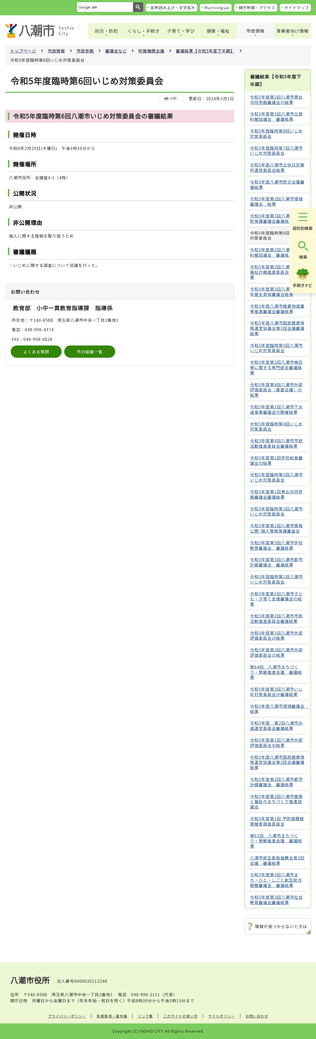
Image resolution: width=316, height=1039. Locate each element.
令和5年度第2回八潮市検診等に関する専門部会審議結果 (276, 367)
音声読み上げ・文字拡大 (172, 7)
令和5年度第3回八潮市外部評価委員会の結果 (276, 635)
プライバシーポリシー (67, 1016)
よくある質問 (36, 352)
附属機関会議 (151, 51)
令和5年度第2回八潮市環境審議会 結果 (276, 201)
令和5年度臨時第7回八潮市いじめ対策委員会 (276, 150)
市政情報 (255, 31)
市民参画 (85, 51)
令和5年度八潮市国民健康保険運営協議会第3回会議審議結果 (277, 328)
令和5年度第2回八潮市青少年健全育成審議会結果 (276, 291)
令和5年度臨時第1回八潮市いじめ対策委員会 (276, 579)
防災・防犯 (106, 31)
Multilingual (217, 7)
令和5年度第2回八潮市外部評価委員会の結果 (276, 652)
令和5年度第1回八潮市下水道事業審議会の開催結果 (276, 409)
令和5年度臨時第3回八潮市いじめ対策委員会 (276, 477)
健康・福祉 (218, 31)
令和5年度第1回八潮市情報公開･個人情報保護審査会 (276, 528)
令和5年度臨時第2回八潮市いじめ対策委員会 (276, 511)
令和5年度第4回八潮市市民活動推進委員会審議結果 (276, 443)
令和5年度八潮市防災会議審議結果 (277, 184)
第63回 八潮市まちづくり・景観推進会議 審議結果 (276, 840)
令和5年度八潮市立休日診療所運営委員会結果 (277, 167)
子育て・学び (181, 31)
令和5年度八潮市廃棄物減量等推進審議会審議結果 (277, 308)
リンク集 (145, 1016)
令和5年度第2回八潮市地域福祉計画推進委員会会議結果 (276, 272)
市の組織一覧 (90, 352)
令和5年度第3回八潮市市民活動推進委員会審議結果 (276, 618)
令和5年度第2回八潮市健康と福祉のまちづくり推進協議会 (276, 801)
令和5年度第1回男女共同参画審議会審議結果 (276, 494)
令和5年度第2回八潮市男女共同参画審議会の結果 (276, 99)
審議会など (116, 51)
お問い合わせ (256, 1016)
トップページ (23, 51)
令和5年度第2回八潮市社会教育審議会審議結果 (276, 899)
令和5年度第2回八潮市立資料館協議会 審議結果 (276, 252)
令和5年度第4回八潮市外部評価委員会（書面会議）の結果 (276, 389)
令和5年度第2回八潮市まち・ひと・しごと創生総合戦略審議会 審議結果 (276, 879)
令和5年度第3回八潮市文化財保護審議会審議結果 (276, 218)
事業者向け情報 (292, 31)
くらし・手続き (144, 31)
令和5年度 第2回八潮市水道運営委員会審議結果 (276, 725)
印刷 (173, 98)
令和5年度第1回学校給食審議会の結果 (276, 460)
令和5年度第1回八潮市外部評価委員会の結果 (276, 742)
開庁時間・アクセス (257, 7)
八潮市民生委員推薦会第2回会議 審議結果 (277, 860)
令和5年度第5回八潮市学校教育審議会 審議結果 (276, 545)
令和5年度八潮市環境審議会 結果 (279, 708)
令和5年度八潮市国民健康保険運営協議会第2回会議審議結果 (277, 762)
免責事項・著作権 (112, 1016)
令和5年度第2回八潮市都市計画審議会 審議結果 (276, 782)
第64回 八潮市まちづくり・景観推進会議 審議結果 (276, 672)
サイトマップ (296, 7)
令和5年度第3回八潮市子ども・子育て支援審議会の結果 (276, 599)
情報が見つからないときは (281, 926)
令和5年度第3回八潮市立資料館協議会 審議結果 (276, 116)
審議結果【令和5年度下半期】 (205, 51)
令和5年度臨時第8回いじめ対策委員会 (276, 133)
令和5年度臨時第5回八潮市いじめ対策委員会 (276, 348)
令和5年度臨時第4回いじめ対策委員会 (276, 426)
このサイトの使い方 (180, 1016)
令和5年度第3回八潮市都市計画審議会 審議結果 (276, 562)
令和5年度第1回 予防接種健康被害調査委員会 (277, 821)
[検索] (104, 7)
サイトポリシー (221, 1016)
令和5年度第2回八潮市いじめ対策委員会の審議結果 (276, 691)
